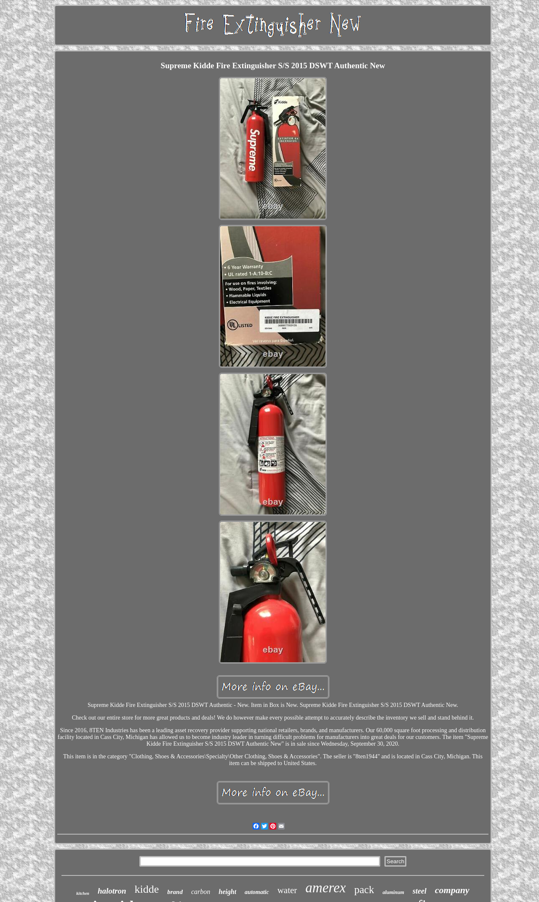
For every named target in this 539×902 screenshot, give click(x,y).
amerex (325, 887)
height (227, 891)
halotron (112, 890)
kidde (147, 889)
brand (175, 892)
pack (364, 889)
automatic (257, 892)
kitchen (82, 893)
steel (420, 891)
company (452, 890)
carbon (200, 891)
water (287, 890)
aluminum (393, 892)
